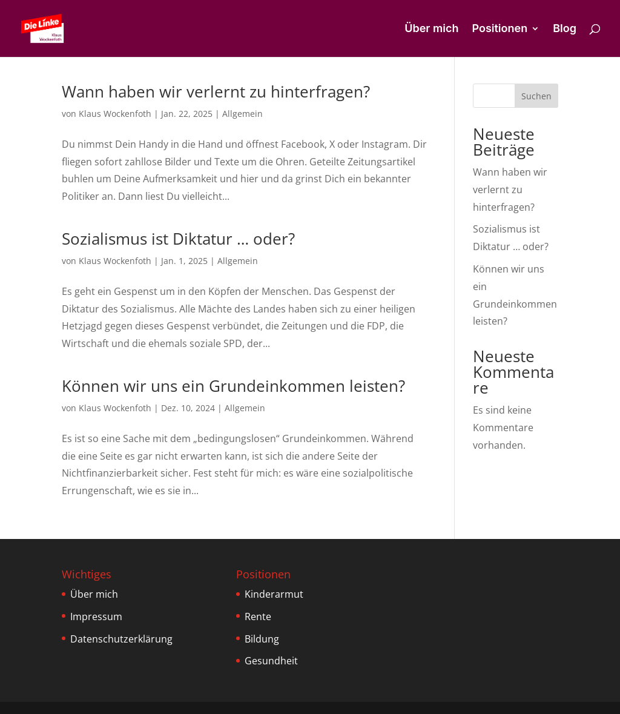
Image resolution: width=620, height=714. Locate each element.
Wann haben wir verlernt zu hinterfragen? (216, 91)
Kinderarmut (274, 594)
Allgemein (242, 113)
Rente (258, 616)
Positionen (499, 29)
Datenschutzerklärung (121, 639)
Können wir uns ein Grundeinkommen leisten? (233, 386)
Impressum (96, 616)
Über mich (431, 29)
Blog (564, 29)
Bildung (262, 639)
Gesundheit (271, 660)
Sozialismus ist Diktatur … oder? (178, 239)
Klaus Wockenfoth (115, 113)
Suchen (536, 96)
